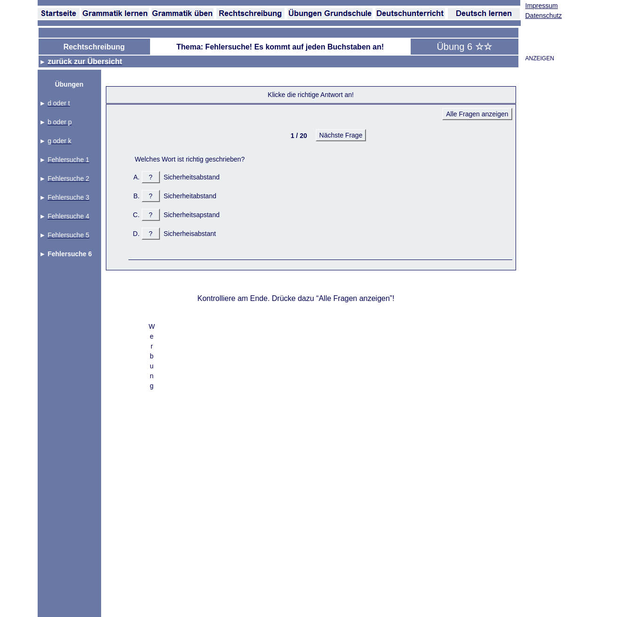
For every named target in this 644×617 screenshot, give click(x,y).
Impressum (541, 5)
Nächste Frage (341, 135)
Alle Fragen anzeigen (477, 114)
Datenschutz (543, 15)
